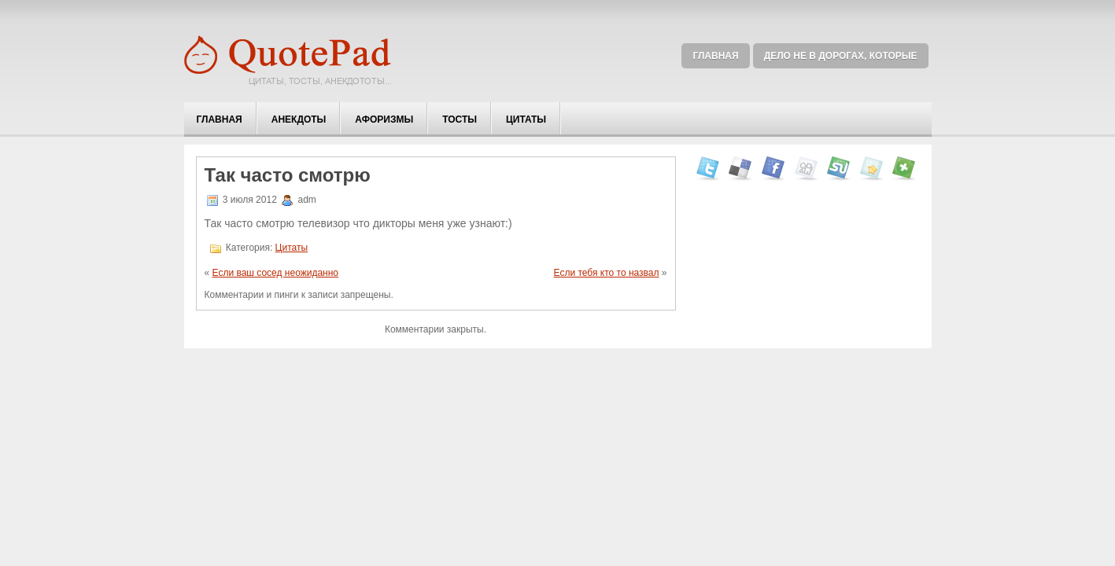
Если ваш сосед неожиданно (275, 272)
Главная (715, 55)
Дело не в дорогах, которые (840, 55)
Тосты (459, 119)
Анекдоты (299, 119)
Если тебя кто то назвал (606, 272)
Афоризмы (384, 119)
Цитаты (526, 119)
